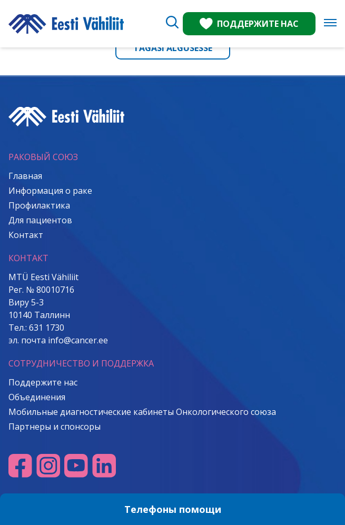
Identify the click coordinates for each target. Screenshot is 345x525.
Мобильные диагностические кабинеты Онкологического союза (142, 412)
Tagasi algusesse (172, 48)
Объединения (36, 397)
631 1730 (46, 327)
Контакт (25, 235)
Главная (25, 176)
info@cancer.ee (78, 340)
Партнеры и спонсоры (54, 426)
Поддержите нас (42, 382)
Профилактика (39, 205)
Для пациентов (40, 220)
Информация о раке (50, 190)
